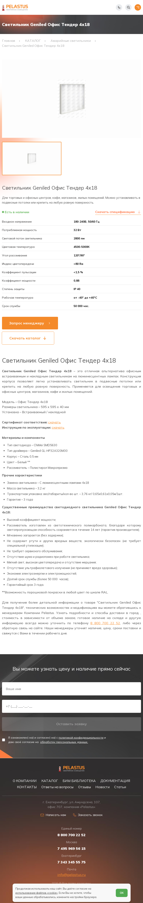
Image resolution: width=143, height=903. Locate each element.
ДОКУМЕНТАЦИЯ (115, 781)
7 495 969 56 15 (71, 848)
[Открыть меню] (138, 7)
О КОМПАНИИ (25, 781)
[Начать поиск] (128, 7)
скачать (54, 422)
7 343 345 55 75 (71, 862)
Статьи (120, 787)
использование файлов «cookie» (36, 892)
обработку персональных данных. (64, 742)
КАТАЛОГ (49, 781)
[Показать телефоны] (119, 7)
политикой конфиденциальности (81, 737)
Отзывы (84, 787)
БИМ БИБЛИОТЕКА (79, 781)
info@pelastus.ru (71, 874)
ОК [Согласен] (122, 892)
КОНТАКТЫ (27, 787)
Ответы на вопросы (57, 787)
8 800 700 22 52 (105, 623)
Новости (102, 787)
